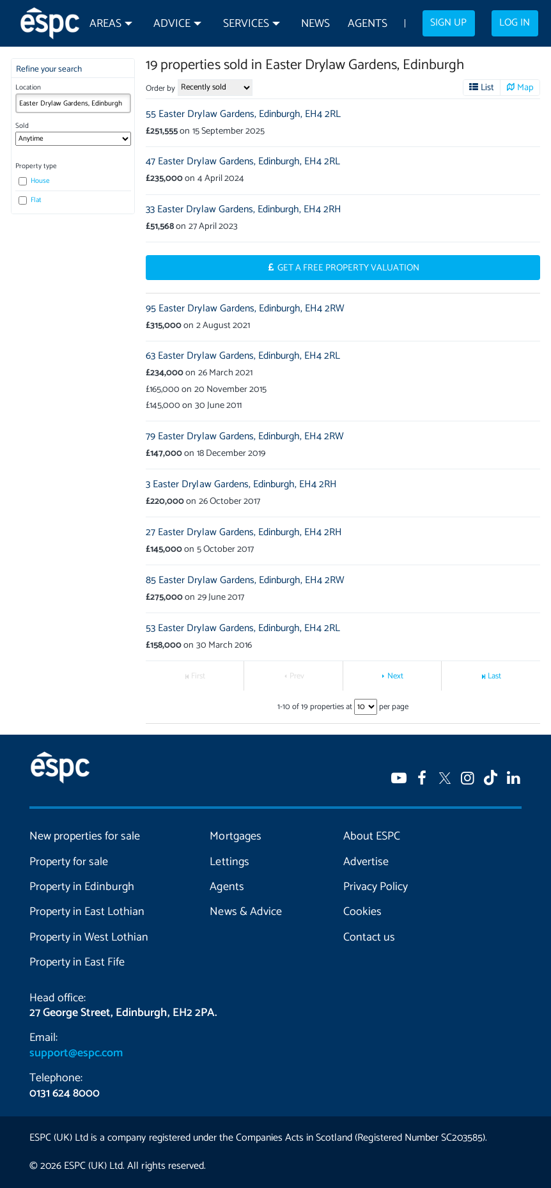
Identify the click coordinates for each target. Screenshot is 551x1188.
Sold (22, 126)
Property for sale (68, 861)
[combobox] (73, 103)
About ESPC (371, 836)
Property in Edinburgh (81, 886)
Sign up (448, 23)
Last (494, 676)
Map (525, 87)
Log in (514, 23)
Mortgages (235, 836)
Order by (160, 88)
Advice (171, 24)
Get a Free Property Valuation (348, 268)
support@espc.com (76, 1053)
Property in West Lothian (88, 937)
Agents (367, 24)
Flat (30, 200)
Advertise (366, 861)
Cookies (362, 911)
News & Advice (245, 911)
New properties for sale (84, 836)
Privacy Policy (375, 886)
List (487, 87)
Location (28, 87)
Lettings (229, 861)
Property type (36, 166)
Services (246, 24)
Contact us (369, 937)
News (315, 24)
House (34, 181)
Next (395, 676)
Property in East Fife (77, 962)
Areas (105, 24)
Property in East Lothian (86, 911)
